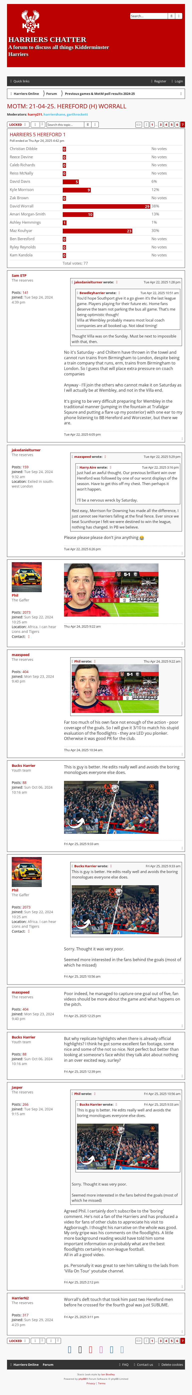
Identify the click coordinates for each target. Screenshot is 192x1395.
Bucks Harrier (23, 765)
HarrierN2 (20, 1298)
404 (25, 671)
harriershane (54, 114)
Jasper (17, 1087)
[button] (139, 125)
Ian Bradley (108, 1374)
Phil (15, 595)
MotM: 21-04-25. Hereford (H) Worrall (66, 106)
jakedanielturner (88, 282)
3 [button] (161, 124)
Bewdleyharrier (92, 293)
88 (24, 782)
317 (25, 1315)
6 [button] (177, 124)
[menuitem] (176, 81)
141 (25, 292)
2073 (26, 612)
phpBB (82, 1379)
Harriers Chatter (47, 39)
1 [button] (152, 124)
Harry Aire (88, 467)
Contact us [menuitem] (142, 1364)
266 (25, 1104)
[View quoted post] (117, 282)
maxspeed (82, 456)
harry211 (35, 114)
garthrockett (77, 114)
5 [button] (171, 124)
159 (25, 467)
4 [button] (166, 124)
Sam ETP (19, 275)
